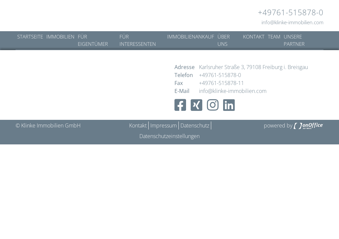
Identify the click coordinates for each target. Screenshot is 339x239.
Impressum (163, 125)
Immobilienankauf (190, 36)
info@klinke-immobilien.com (292, 22)
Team (274, 36)
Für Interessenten (138, 40)
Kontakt (254, 36)
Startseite (30, 36)
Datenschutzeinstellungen (169, 136)
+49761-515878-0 (290, 12)
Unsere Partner (294, 40)
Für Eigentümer (93, 40)
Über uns (224, 40)
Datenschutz (194, 125)
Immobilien (60, 36)
